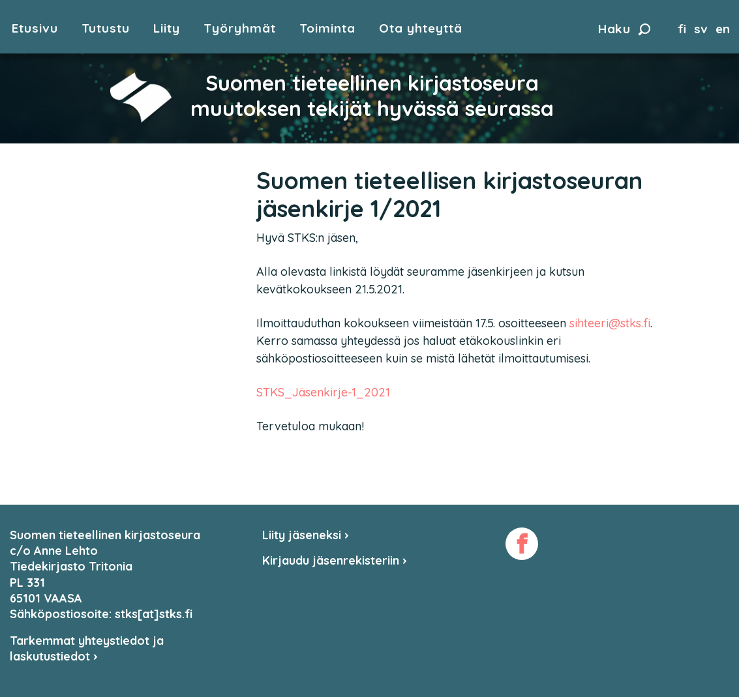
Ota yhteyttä (420, 28)
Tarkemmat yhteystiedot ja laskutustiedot (87, 648)
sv (701, 29)
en (723, 29)
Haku (624, 29)
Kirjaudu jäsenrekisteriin (334, 560)
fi (682, 29)
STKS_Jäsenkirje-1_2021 (323, 392)
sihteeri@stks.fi (609, 323)
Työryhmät (240, 28)
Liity (166, 28)
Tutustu (106, 28)
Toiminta (327, 28)
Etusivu (35, 28)
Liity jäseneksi (305, 534)
